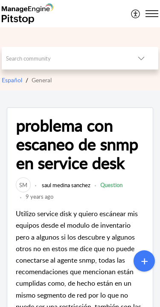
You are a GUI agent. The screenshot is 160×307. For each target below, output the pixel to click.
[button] (135, 13)
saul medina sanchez (65, 185)
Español (12, 80)
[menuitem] (135, 13)
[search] (63, 58)
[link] (23, 185)
